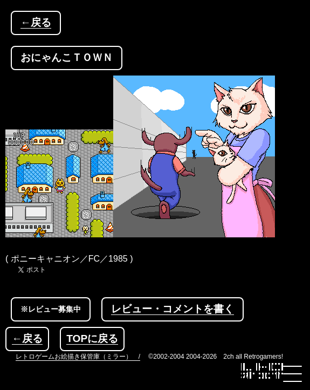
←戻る (35, 22)
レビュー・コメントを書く (172, 308)
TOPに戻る (92, 338)
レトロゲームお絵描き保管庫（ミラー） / (78, 356)
